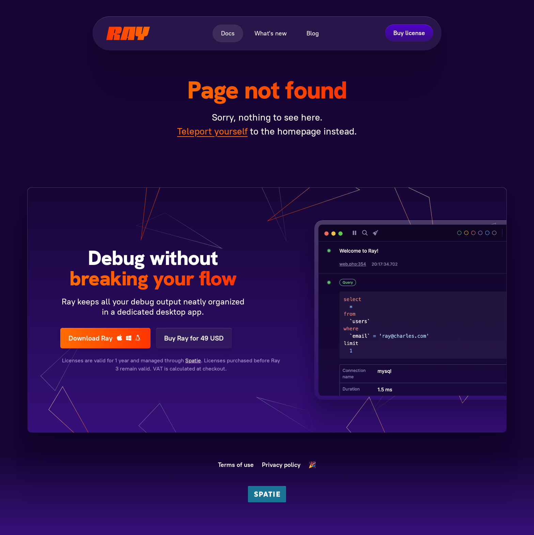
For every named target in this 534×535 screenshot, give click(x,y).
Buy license (409, 33)
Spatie (193, 360)
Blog (313, 33)
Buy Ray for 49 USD (194, 338)
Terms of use (236, 465)
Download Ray (105, 338)
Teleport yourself (212, 131)
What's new (270, 33)
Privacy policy (281, 465)
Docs (228, 33)
